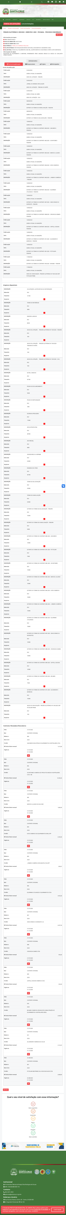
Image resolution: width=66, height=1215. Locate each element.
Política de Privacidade (41, 1209)
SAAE (52, 19)
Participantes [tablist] (54, 64)
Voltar (6, 1089)
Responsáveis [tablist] (30, 64)
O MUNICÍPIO (15, 19)
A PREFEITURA (8, 19)
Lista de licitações (36, 28)
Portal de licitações (25, 28)
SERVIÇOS (28, 19)
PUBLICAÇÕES (38, 19)
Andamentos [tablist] (33, 61)
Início (4, 28)
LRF (33, 19)
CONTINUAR (57, 1210)
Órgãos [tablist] (43, 64)
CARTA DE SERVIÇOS (46, 19)
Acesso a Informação (13, 28)
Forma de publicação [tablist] (13, 64)
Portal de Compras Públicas (20, 45)
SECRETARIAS (22, 19)
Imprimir (59, 34)
